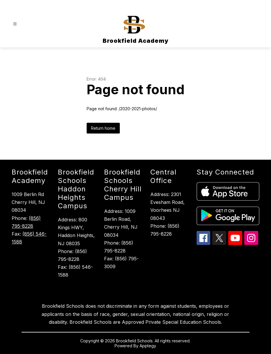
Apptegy (148, 345)
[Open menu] (15, 24)
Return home (103, 128)
